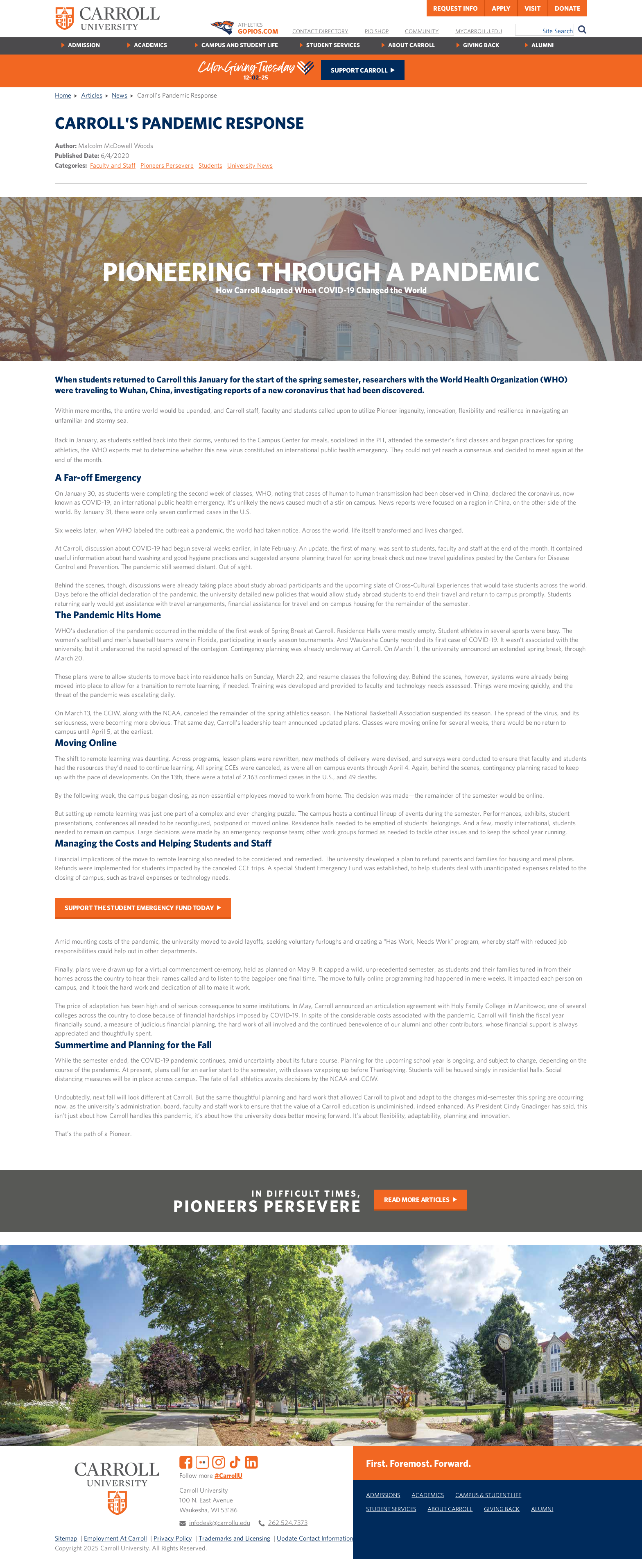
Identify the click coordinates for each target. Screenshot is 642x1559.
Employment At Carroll (115, 1538)
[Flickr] (202, 1461)
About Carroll (411, 44)
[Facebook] (185, 1461)
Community (422, 31)
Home (63, 95)
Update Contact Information (315, 1538)
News (119, 95)
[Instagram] (218, 1461)
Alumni (542, 44)
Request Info (455, 8)
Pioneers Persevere (167, 165)
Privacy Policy (173, 1538)
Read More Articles (417, 1199)
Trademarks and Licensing (234, 1538)
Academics (150, 44)
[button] (627, 1544)
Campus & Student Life (488, 1494)
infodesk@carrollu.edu (219, 1522)
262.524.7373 (287, 1522)
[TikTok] (235, 1461)
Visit (532, 8)
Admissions (383, 1494)
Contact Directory (320, 31)
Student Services (333, 44)
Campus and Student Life (239, 44)
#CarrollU (228, 1475)
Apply (501, 8)
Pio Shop (377, 31)
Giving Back (481, 44)
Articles (91, 95)
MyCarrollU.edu (478, 31)
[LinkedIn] (251, 1461)
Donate (568, 8)
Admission (84, 44)
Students (210, 165)
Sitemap (66, 1538)
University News (250, 165)
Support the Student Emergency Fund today (139, 907)
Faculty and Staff (113, 165)
